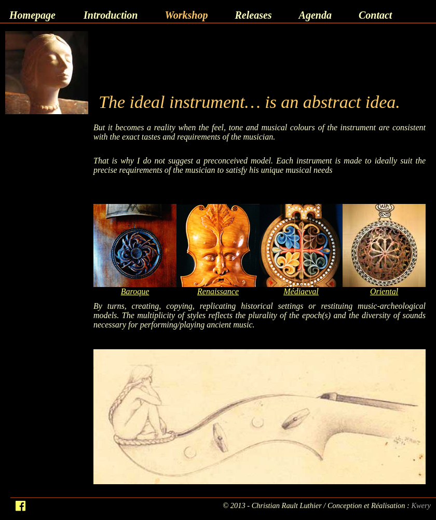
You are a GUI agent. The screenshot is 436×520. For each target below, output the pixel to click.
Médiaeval (301, 291)
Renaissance (218, 291)
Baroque (135, 291)
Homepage (32, 15)
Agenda (315, 15)
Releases (253, 15)
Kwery (421, 505)
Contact (375, 15)
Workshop (186, 15)
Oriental (384, 291)
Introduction (111, 15)
